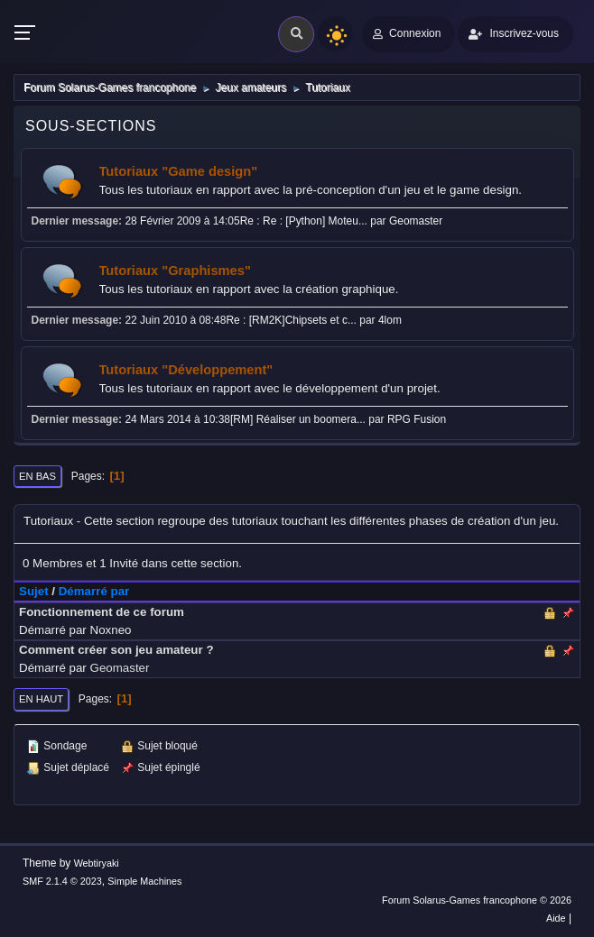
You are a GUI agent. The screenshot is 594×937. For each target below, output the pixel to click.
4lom (390, 320)
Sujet (34, 591)
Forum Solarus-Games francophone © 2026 (476, 900)
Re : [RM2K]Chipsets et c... (291, 320)
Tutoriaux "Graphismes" (175, 270)
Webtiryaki (96, 863)
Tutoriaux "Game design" (178, 171)
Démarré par (94, 591)
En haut (41, 699)
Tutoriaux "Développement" (186, 370)
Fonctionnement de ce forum (101, 612)
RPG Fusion (416, 419)
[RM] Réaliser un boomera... (298, 419)
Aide (556, 918)
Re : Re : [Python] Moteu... (303, 221)
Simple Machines (144, 881)
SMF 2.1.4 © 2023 (62, 881)
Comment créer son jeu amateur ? (116, 650)
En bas (37, 476)
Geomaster (415, 221)
